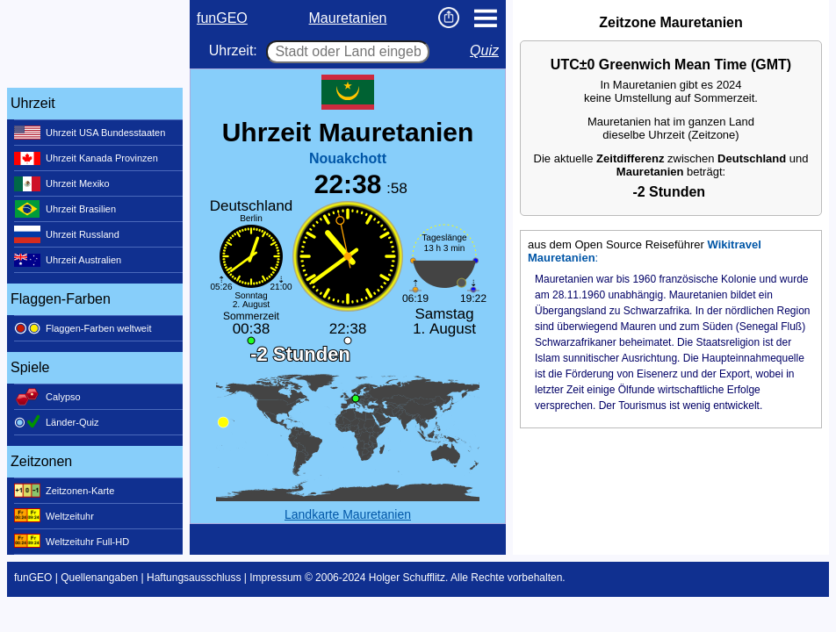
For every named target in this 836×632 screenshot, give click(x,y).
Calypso (47, 396)
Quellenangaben (99, 577)
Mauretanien (348, 18)
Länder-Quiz (56, 422)
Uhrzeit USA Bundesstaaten (89, 132)
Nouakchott (347, 158)
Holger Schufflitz (407, 577)
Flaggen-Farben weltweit (82, 328)
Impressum (275, 577)
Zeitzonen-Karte (64, 490)
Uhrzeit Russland (66, 234)
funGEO (222, 18)
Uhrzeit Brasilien (65, 209)
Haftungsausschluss (194, 577)
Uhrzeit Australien (67, 260)
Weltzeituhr (54, 516)
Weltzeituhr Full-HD (71, 541)
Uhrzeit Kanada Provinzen (86, 158)
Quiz (484, 50)
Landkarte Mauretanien (348, 514)
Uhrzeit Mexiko (62, 183)
